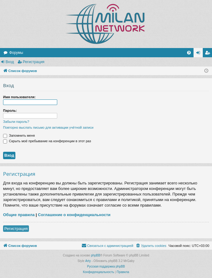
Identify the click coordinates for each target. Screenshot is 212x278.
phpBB (95, 255)
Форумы (16, 52)
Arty (88, 261)
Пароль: (10, 110)
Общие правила (18, 214)
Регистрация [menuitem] (208, 53)
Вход (10, 62)
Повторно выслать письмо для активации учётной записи (48, 127)
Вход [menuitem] (199, 53)
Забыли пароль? (16, 121)
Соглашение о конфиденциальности (74, 214)
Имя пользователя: (19, 97)
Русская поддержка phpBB (106, 266)
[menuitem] (189, 52)
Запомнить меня (19, 135)
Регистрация (33, 62)
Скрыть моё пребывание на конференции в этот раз (47, 141)
